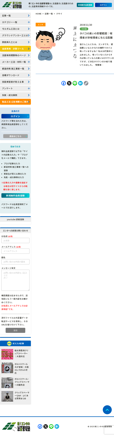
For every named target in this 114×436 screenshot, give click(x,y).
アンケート (7, 88)
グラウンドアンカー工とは (15, 35)
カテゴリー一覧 (9, 22)
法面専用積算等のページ (14, 55)
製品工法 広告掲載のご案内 (15, 101)
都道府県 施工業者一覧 (13, 68)
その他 (84, 29)
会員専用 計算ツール (13, 48)
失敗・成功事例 (9, 95)
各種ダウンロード (10, 75)
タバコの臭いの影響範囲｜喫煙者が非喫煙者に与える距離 (96, 35)
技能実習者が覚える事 (13, 81)
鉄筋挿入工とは (9, 42)
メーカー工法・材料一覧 (14, 61)
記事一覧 (6, 15)
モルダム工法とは (10, 28)
